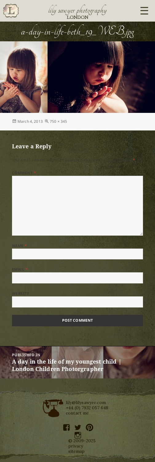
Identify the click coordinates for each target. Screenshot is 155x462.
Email (20, 269)
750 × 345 (58, 121)
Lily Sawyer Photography (77, 10)
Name (19, 245)
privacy (75, 446)
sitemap (76, 451)
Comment (24, 172)
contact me (77, 413)
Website (20, 293)
